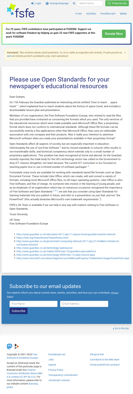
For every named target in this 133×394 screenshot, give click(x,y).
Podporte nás (117, 3)
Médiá (123, 13)
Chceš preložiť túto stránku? (105, 364)
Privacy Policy (55, 370)
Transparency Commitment (63, 375)
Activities (91, 13)
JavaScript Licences (59, 380)
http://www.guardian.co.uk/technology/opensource (44, 248)
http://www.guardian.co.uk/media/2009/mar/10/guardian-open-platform (56, 251)
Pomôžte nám (108, 13)
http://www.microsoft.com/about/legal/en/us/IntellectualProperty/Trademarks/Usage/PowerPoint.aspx (72, 258)
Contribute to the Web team (104, 359)
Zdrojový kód (97, 354)
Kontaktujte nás (56, 354)
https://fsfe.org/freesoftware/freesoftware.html (42, 237)
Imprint (52, 364)
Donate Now (114, 34)
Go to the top (122, 328)
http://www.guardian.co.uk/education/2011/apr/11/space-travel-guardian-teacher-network (66, 234)
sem (9, 56)
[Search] (74, 3)
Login (36, 3)
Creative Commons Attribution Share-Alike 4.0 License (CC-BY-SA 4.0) (24, 373)
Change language (57, 3)
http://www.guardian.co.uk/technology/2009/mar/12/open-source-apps (55, 254)
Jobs (51, 359)
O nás (79, 13)
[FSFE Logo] (20, 10)
